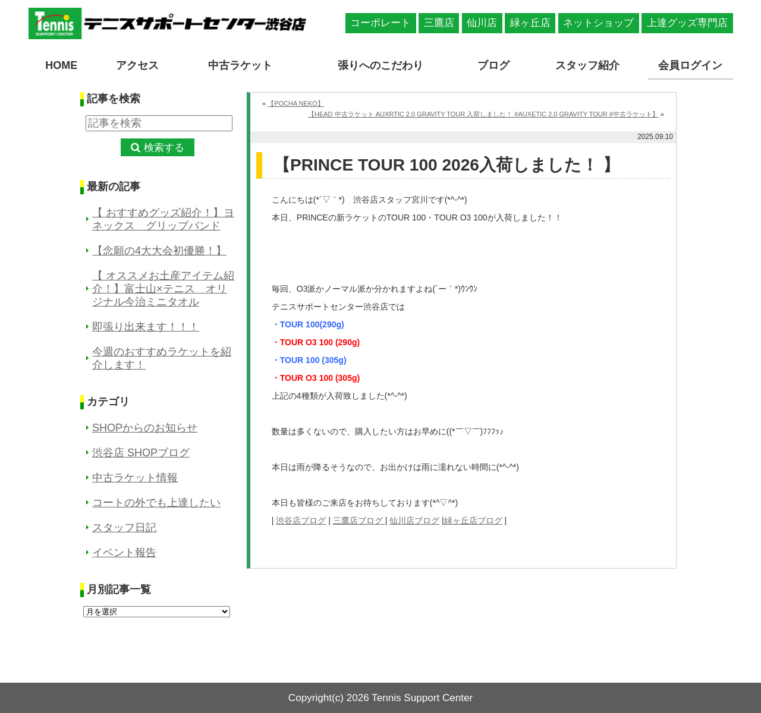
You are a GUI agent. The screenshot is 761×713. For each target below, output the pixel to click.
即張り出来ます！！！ (145, 327)
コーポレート (380, 23)
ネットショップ (598, 23)
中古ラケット (240, 65)
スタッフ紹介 (587, 65)
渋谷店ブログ (301, 520)
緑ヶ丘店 (530, 23)
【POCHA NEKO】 (296, 103)
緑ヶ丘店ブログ (473, 520)
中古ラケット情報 (135, 478)
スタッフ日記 (124, 528)
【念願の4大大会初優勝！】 (159, 251)
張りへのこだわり (380, 65)
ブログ (493, 65)
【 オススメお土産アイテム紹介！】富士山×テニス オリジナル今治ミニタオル (163, 289)
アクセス (137, 65)
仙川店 (482, 23)
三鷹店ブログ (359, 520)
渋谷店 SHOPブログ (141, 453)
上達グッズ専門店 (687, 23)
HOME (61, 65)
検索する (164, 147)
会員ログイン (690, 65)
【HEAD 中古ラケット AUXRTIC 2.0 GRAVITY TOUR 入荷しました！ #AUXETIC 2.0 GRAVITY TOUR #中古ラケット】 (483, 114)
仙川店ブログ (414, 520)
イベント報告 (124, 553)
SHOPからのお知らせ (144, 428)
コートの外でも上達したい (156, 503)
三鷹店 (439, 23)
